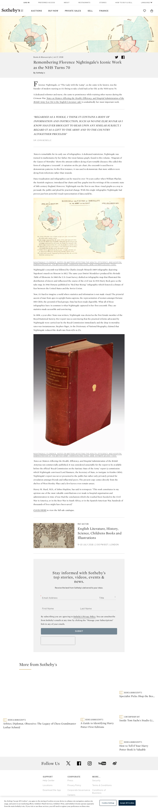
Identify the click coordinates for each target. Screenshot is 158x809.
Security (96, 765)
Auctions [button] (36, 11)
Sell (90, 11)
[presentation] (58, 641)
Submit (79, 631)
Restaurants (84, 2)
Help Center (48, 765)
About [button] (67, 2)
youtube (102, 748)
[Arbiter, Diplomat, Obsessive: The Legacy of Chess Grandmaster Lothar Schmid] (40, 696)
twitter (68, 748)
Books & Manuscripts (42, 57)
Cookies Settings (108, 803)
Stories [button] (102, 2)
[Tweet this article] (116, 57)
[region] (79, 803)
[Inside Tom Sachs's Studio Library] (137, 707)
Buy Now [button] (53, 11)
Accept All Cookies (127, 803)
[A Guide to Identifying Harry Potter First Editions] (98, 696)
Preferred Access (46, 2)
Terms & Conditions (102, 770)
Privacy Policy (74, 770)
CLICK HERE (39, 510)
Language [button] (145, 2)
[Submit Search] (137, 10)
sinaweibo (115, 748)
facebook (79, 748)
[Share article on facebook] (123, 57)
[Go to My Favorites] (144, 10)
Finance (104, 11)
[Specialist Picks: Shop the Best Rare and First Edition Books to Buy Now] (137, 682)
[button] (80, 666)
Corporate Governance (79, 775)
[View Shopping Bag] (151, 10)
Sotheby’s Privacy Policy (84, 616)
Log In (27, 2)
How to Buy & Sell (123, 2)
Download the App (52, 775)
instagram (90, 748)
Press (70, 765)
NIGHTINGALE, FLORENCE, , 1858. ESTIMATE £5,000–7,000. (77, 264)
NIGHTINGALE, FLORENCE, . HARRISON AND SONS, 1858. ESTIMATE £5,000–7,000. (77, 455)
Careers (71, 780)
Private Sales (73, 11)
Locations (48, 770)
